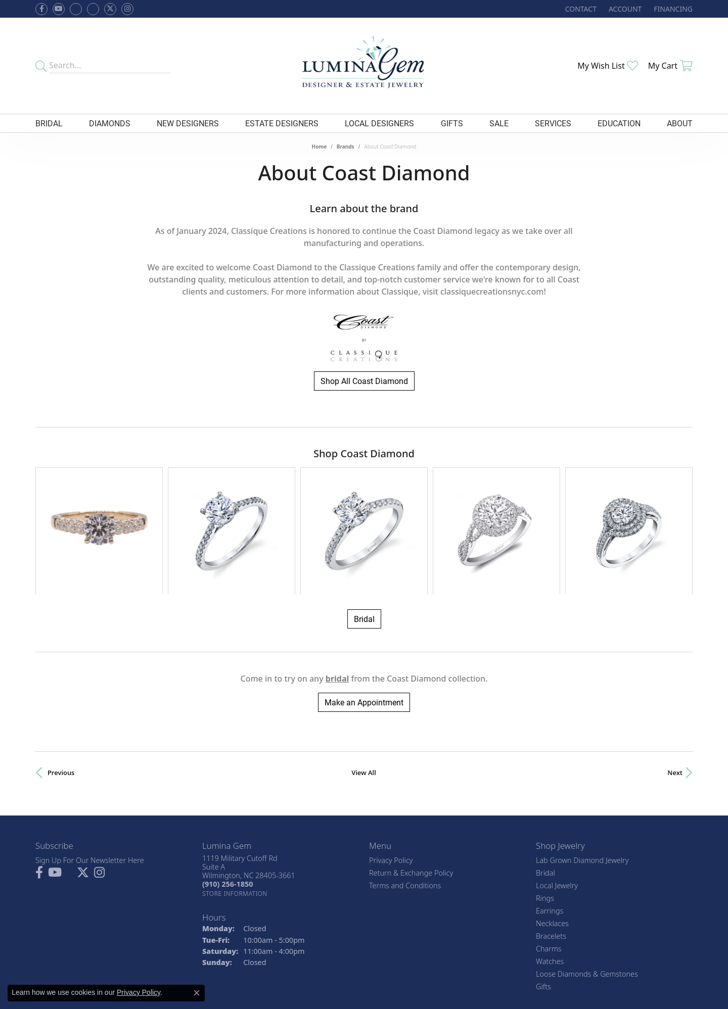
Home (319, 146)
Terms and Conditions (405, 799)
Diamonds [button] (109, 123)
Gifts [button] (452, 123)
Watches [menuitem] (550, 875)
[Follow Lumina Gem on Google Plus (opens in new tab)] (93, 9)
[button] (624, 9)
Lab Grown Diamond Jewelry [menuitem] (582, 774)
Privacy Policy (391, 774)
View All (363, 686)
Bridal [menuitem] (545, 786)
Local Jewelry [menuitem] (557, 799)
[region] (364, 487)
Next (674, 686)
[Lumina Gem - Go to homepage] (363, 66)
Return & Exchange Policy (411, 786)
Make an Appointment (364, 616)
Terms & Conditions (349, 981)
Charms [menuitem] (549, 862)
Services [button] (553, 123)
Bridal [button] (49, 123)
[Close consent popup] (197, 993)
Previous (61, 686)
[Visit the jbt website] (389, 946)
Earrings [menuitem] (549, 824)
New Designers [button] (188, 123)
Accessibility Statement (424, 981)
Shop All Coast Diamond (364, 380)
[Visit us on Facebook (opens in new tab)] (76, 9)
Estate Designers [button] (281, 123)
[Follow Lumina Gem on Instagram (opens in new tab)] (127, 9)
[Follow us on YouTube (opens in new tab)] (59, 9)
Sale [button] (499, 123)
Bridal (364, 532)
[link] (580, 9)
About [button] (680, 123)
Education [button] (619, 123)
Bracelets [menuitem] (551, 849)
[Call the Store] (227, 798)
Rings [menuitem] (545, 811)
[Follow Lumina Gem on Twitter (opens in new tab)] (110, 9)
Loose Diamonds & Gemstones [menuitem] (587, 887)
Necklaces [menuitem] (552, 837)
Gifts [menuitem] (543, 900)
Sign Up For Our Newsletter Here (89, 774)
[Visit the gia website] (343, 946)
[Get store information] (234, 807)
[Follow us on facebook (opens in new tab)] (41, 9)
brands (345, 146)
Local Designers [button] (379, 123)
